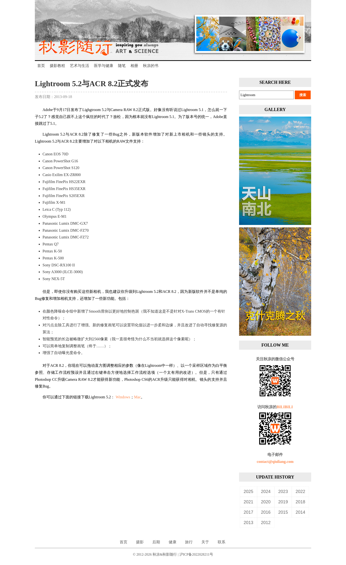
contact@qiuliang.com (275, 462)
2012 (266, 522)
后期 (156, 542)
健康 (172, 542)
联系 (221, 542)
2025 (248, 491)
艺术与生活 (79, 66)
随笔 (122, 66)
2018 (300, 501)
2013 (248, 522)
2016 (266, 512)
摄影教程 (57, 66)
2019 (283, 501)
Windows (123, 397)
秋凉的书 (150, 66)
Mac (137, 397)
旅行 (189, 542)
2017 (248, 512)
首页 (41, 66)
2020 (266, 501)
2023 (283, 491)
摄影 (140, 542)
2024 (266, 491)
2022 (300, 491)
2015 (283, 512)
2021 (248, 501)
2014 (300, 512)
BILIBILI (285, 407)
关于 (205, 542)
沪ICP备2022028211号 (196, 554)
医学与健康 (103, 66)
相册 (134, 66)
